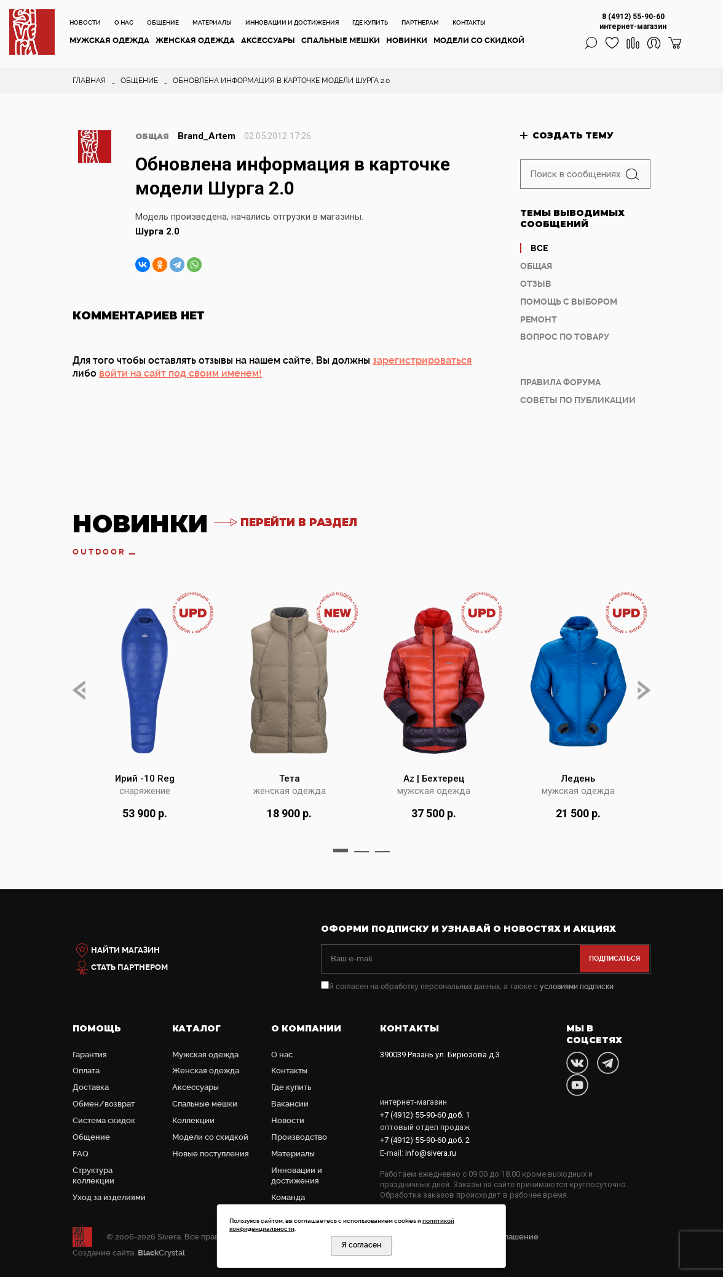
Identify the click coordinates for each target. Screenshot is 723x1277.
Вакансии (290, 1103)
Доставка (91, 1087)
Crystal (161, 1252)
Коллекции (193, 1120)
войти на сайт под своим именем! (180, 373)
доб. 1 (425, 1114)
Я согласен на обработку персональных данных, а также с (467, 986)
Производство (299, 1137)
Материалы (212, 22)
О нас (123, 22)
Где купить (370, 22)
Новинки (406, 40)
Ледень (578, 778)
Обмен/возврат (104, 1103)
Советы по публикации (578, 400)
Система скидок (104, 1120)
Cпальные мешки (340, 40)
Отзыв (535, 284)
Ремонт (538, 319)
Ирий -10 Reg (145, 778)
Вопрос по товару (564, 337)
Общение (163, 22)
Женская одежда (195, 40)
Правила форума (560, 382)
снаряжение (144, 790)
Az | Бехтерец (433, 778)
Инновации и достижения (292, 22)
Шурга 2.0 (157, 231)
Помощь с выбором (568, 301)
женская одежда (289, 790)
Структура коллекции (93, 1175)
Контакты (469, 22)
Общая (536, 266)
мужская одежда (433, 790)
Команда (288, 1197)
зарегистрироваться (422, 360)
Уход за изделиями (109, 1197)
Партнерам (420, 22)
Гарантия (90, 1054)
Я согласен (361, 1245)
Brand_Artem (206, 136)
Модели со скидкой (478, 40)
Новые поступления (210, 1153)
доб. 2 (425, 1140)
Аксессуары (268, 40)
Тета (289, 778)
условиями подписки (577, 986)
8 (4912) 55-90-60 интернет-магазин (632, 21)
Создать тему (573, 135)
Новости (85, 22)
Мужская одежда (109, 40)
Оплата (86, 1070)
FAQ (81, 1153)
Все (539, 248)
